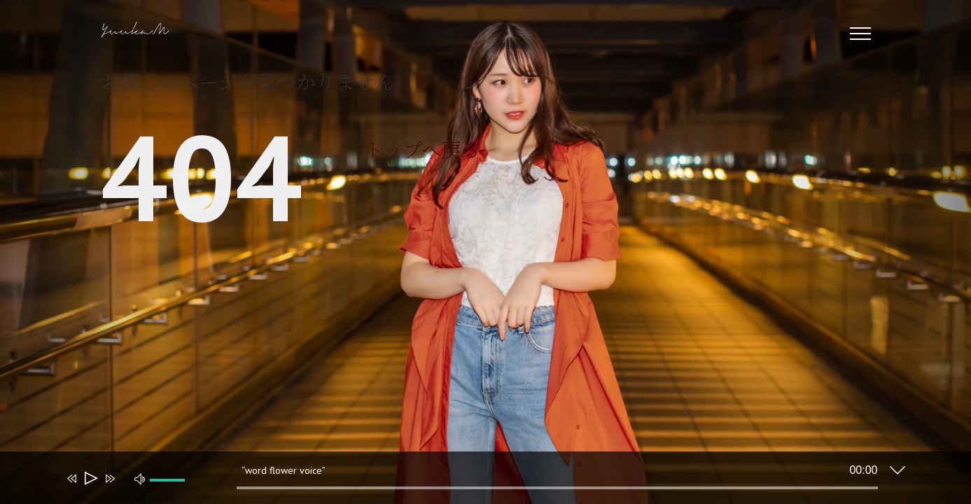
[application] (475, 481)
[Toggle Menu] (860, 33)
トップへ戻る (422, 149)
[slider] (557, 487)
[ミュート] (140, 478)
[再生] (90, 478)
